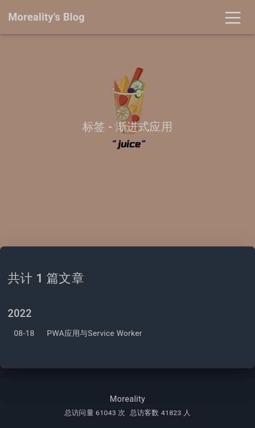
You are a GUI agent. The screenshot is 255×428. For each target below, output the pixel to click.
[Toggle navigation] (233, 17)
